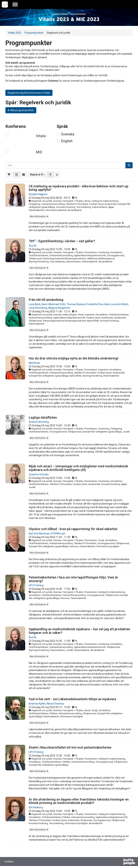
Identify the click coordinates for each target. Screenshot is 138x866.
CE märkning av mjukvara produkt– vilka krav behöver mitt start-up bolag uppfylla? (78, 188)
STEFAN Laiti (58, 533)
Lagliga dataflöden (43, 417)
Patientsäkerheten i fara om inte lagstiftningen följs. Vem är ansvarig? (73, 579)
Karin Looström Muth (116, 304)
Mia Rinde (34, 362)
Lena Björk (35, 304)
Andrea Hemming (39, 421)
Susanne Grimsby (39, 474)
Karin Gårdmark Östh (53, 304)
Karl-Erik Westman (39, 533)
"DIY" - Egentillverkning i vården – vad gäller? (62, 241)
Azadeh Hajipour (38, 194)
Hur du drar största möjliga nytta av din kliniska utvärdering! (73, 358)
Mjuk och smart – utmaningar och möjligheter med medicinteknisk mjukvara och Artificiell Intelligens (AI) (78, 468)
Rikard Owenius (55, 703)
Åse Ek (32, 245)
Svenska (67, 134)
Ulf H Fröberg (36, 585)
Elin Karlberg (36, 807)
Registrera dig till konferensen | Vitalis (29, 92)
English (66, 141)
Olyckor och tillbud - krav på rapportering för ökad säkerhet (73, 529)
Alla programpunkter (21, 110)
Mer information (39, 216)
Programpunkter (34, 32)
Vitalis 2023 (14, 32)
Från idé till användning (46, 300)
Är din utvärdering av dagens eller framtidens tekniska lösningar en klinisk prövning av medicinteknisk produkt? (79, 801)
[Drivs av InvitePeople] (120, 862)
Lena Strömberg (38, 307)
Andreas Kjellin (37, 703)
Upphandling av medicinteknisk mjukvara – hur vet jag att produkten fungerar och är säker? (79, 631)
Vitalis (41, 136)
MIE (39, 152)
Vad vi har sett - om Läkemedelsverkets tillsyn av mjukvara (72, 699)
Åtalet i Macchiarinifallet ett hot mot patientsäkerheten (70, 747)
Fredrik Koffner (94, 304)
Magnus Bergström (59, 307)
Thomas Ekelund (75, 304)
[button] (37, 175)
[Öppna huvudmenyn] (15, 4)
